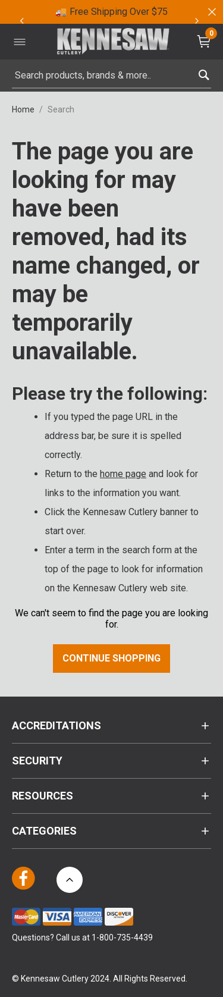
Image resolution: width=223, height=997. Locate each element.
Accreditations (56, 725)
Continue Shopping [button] (111, 658)
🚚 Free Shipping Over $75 (111, 11)
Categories (44, 830)
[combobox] (111, 75)
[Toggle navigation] (19, 41)
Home (23, 109)
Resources (42, 795)
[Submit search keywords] (203, 72)
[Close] (211, 12)
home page (123, 473)
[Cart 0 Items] (205, 41)
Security (37, 760)
